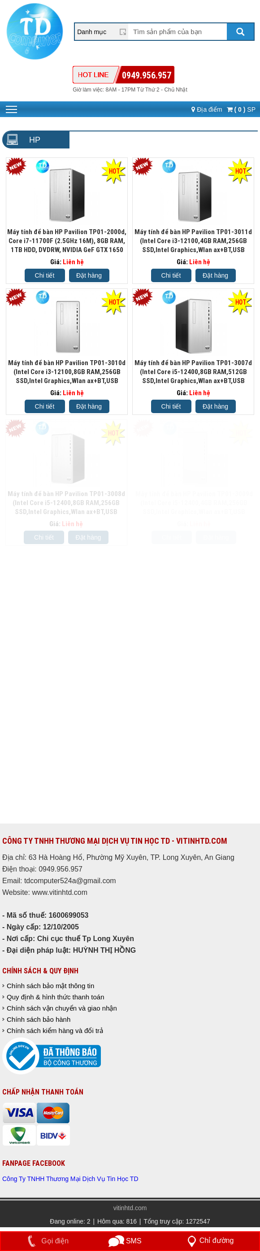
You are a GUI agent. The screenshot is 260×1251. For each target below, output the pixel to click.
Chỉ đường (209, 1240)
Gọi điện (46, 1241)
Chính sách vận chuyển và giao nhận (62, 1008)
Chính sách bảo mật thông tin (50, 985)
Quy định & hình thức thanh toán (55, 997)
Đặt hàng (89, 275)
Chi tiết (45, 275)
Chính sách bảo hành (38, 1019)
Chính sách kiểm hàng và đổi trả (55, 1030)
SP (241, 109)
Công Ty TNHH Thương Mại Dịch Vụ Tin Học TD (70, 1178)
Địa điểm (206, 109)
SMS (125, 1241)
